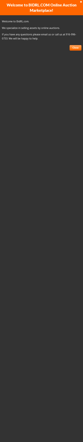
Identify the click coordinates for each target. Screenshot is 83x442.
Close (75, 47)
